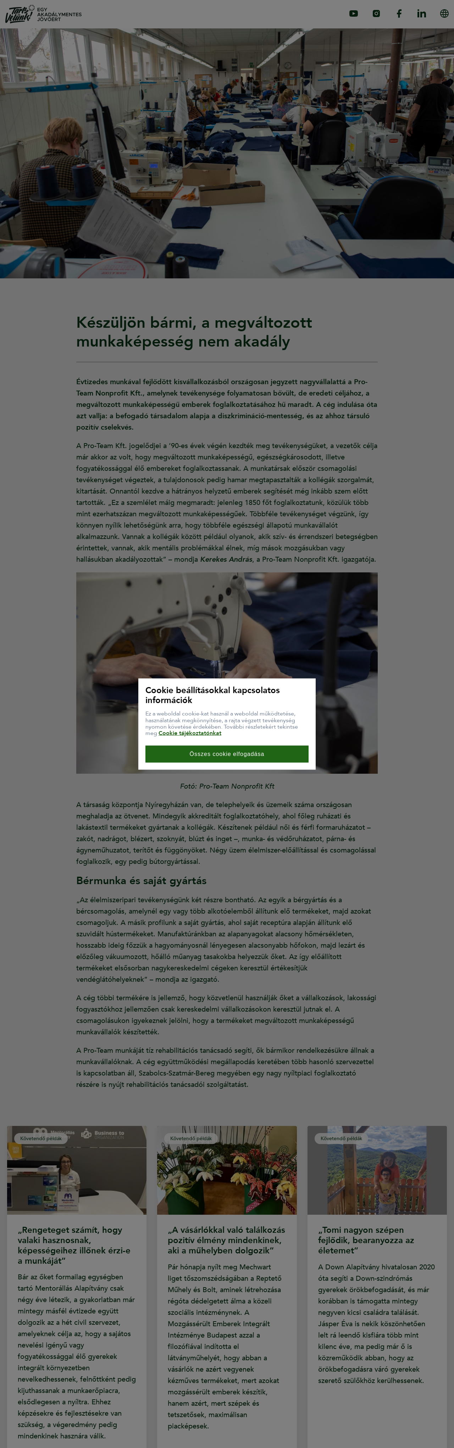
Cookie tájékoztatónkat (190, 733)
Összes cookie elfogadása (227, 754)
